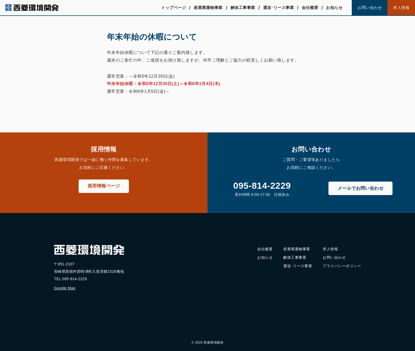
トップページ (173, 7)
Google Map (64, 288)
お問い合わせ (369, 7)
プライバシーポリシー (342, 266)
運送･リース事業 (278, 7)
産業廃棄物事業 (208, 7)
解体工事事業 (243, 7)
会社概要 (310, 7)
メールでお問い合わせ (360, 188)
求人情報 (401, 7)
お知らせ (334, 7)
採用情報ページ (104, 185)
